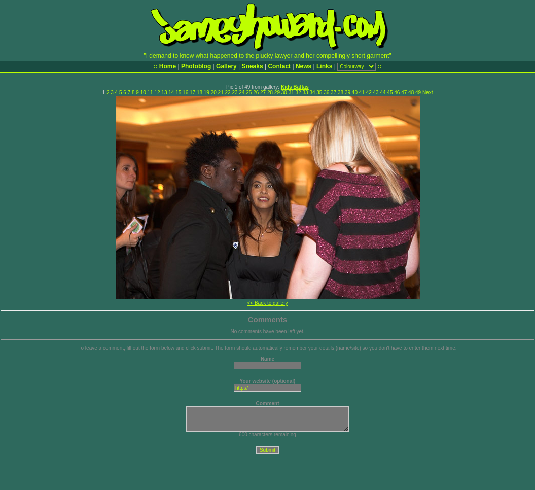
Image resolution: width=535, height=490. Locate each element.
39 (347, 92)
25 (249, 92)
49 (418, 92)
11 (150, 92)
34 (312, 92)
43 (376, 92)
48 (411, 92)
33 (305, 92)
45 (390, 92)
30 (284, 92)
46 (397, 92)
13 (164, 92)
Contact (279, 66)
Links (324, 66)
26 (256, 92)
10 (143, 92)
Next (427, 92)
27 (263, 92)
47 (404, 92)
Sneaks (252, 66)
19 (206, 92)
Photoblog (196, 66)
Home (167, 66)
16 (185, 92)
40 (355, 92)
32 (298, 92)
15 (178, 92)
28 (270, 92)
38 (340, 92)
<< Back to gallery (267, 303)
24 (241, 92)
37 (333, 92)
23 (234, 92)
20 (214, 92)
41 (362, 92)
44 (382, 92)
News (303, 66)
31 (291, 92)
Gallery (226, 66)
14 (171, 92)
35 (319, 92)
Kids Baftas (295, 87)
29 (277, 92)
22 (228, 92)
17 (192, 92)
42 (369, 92)
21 (221, 92)
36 (326, 92)
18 (199, 92)
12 (157, 92)
